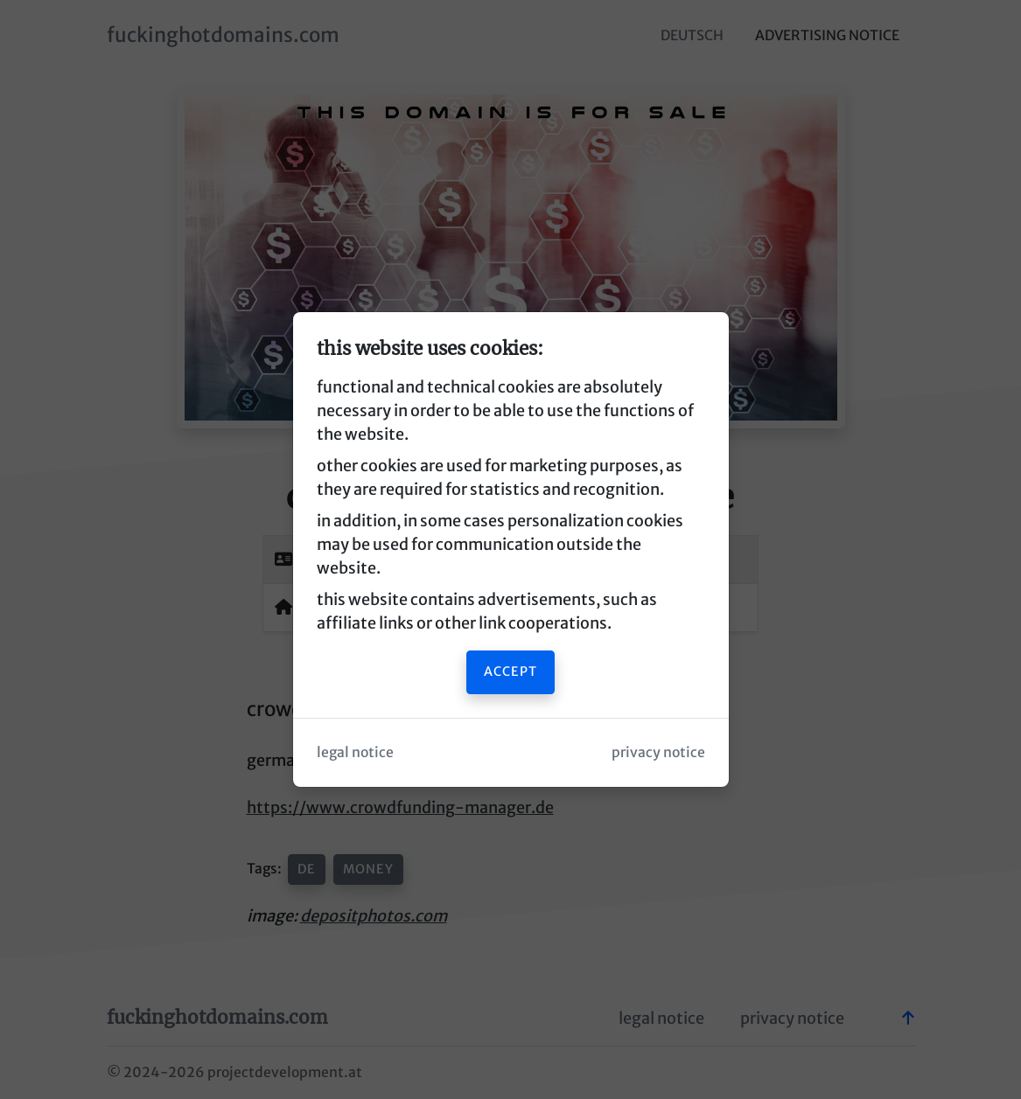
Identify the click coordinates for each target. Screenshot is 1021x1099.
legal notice (355, 752)
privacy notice (658, 752)
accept (510, 671)
